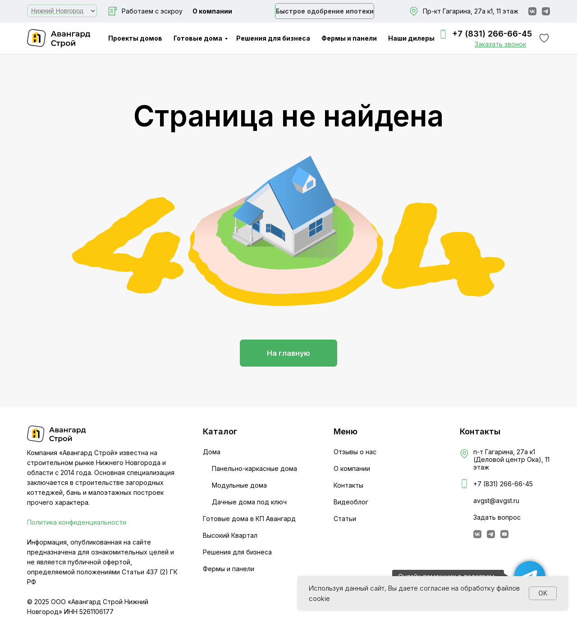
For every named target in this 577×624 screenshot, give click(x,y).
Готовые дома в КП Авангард (249, 518)
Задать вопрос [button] (497, 517)
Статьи (345, 518)
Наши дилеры (411, 38)
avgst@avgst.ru (496, 500)
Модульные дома (239, 485)
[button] (500, 44)
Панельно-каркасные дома (254, 468)
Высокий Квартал (230, 535)
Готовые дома (198, 38)
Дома (211, 452)
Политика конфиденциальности (76, 522)
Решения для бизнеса (273, 38)
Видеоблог (351, 502)
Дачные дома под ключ (249, 502)
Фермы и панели (349, 38)
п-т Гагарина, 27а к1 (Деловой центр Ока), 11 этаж (511, 459)
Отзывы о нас (355, 452)
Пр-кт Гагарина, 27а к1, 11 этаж (470, 11)
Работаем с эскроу (152, 11)
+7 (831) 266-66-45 (492, 33)
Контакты (348, 485)
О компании (212, 11)
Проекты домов (135, 38)
